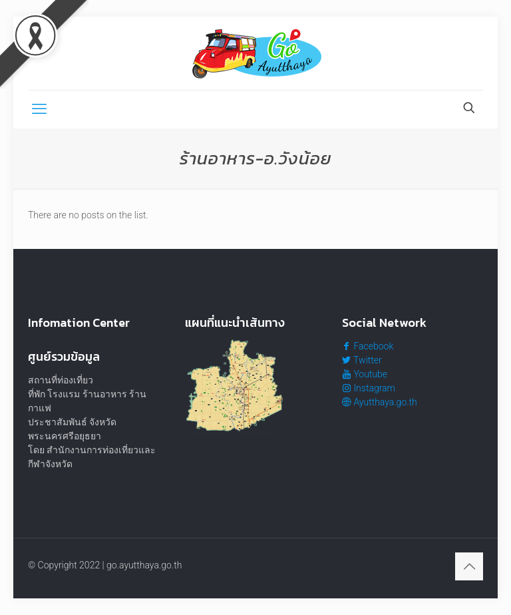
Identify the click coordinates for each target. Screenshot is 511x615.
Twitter (362, 360)
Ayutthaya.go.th (379, 402)
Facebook (367, 346)
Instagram (368, 388)
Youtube (364, 374)
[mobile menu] (39, 109)
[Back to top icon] (469, 566)
